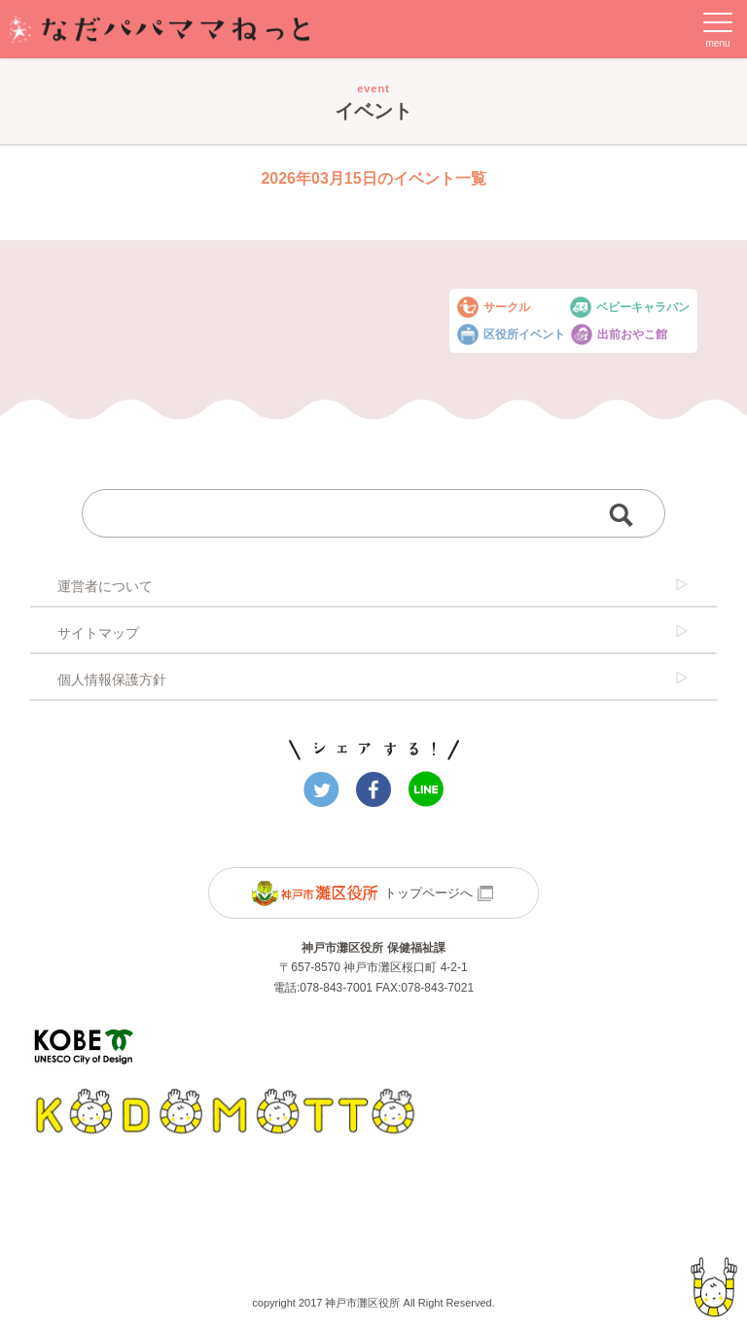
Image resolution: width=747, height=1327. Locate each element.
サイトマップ (373, 632)
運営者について (373, 585)
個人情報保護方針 (373, 678)
